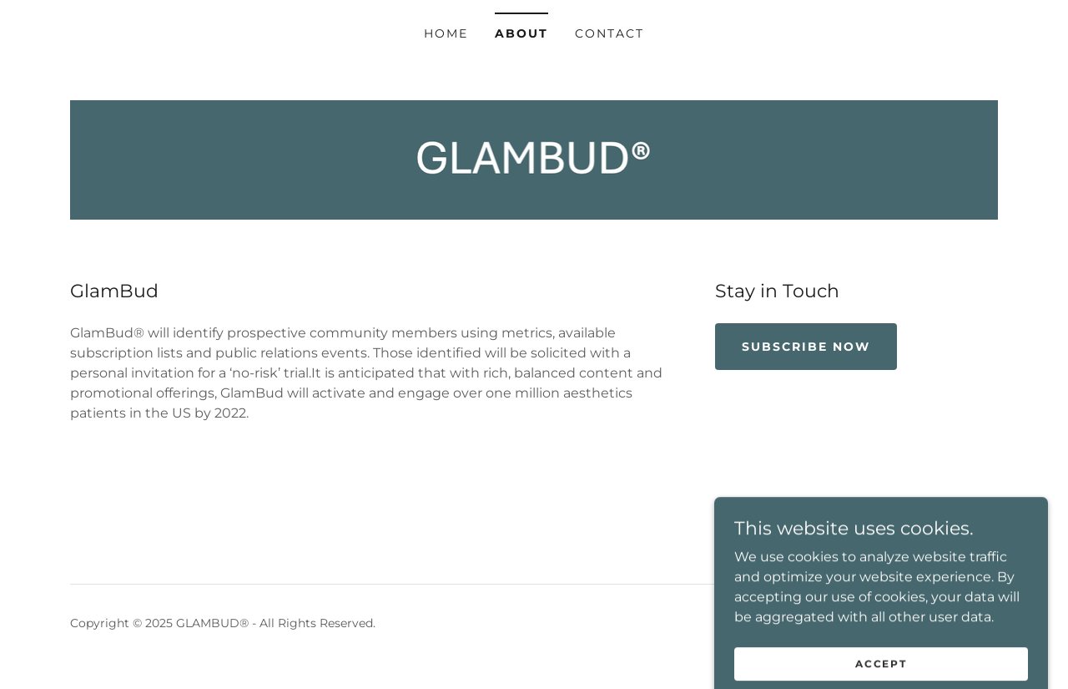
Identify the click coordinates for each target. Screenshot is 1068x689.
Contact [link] (609, 33)
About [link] (521, 33)
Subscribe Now (806, 346)
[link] (534, 159)
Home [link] (446, 33)
